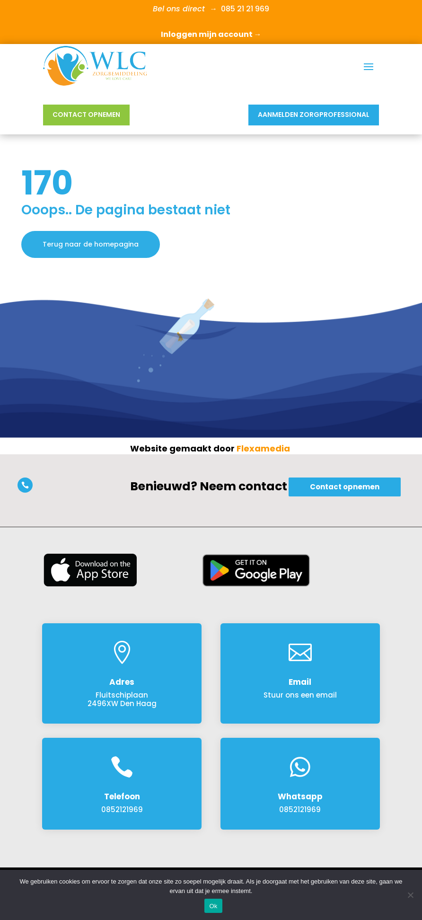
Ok (213, 906)
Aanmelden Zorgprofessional (313, 114)
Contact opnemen (86, 114)
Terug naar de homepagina (91, 244)
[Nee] (410, 895)
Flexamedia (263, 448)
